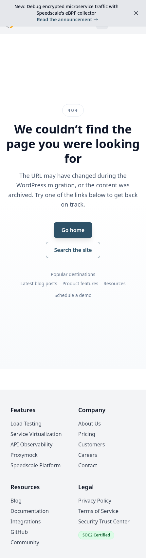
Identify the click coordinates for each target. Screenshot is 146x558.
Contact (87, 465)
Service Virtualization (36, 434)
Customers (91, 444)
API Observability (31, 444)
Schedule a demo (73, 295)
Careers (87, 454)
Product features (81, 283)
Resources (114, 283)
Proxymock (24, 454)
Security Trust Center (104, 521)
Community (24, 542)
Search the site (73, 250)
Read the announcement (68, 19)
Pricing (86, 434)
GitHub (19, 531)
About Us (89, 423)
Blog (16, 500)
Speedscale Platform (35, 465)
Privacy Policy (94, 500)
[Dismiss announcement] (136, 13)
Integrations (25, 521)
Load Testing (26, 423)
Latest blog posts (39, 283)
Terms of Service (98, 511)
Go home (73, 230)
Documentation (29, 511)
